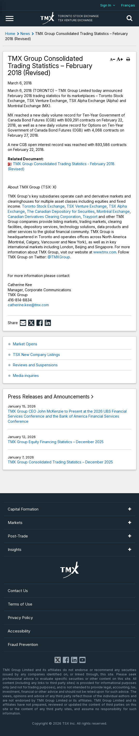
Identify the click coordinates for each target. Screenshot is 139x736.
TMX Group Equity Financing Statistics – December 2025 (56, 442)
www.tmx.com (104, 252)
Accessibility (19, 631)
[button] (129, 18)
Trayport (90, 216)
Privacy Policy (20, 617)
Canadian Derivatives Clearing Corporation (44, 216)
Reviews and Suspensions (35, 365)
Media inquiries (26, 375)
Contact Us (18, 590)
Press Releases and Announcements (49, 397)
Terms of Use (20, 604)
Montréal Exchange (113, 211)
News (25, 33)
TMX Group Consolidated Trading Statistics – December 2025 (60, 462)
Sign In (105, 5)
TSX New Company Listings (36, 354)
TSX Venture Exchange (87, 206)
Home (10, 33)
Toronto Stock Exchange (43, 206)
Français (128, 5)
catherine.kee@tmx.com (28, 305)
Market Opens (25, 344)
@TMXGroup (59, 257)
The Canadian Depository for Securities (61, 211)
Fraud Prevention (23, 644)
